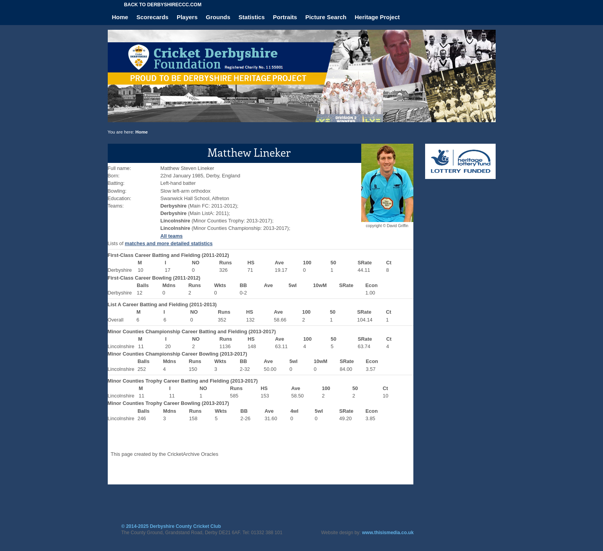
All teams (171, 236)
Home (120, 17)
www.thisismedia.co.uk (388, 532)
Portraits (285, 17)
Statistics (252, 17)
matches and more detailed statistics (169, 243)
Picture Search (325, 17)
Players (187, 17)
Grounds (218, 17)
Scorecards (152, 17)
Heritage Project (377, 17)
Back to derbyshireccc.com (163, 4)
